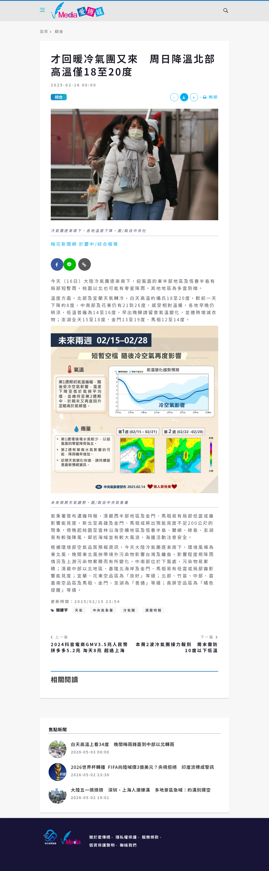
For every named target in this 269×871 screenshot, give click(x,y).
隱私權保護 (126, 837)
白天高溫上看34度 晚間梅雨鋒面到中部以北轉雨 (123, 744)
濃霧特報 (153, 610)
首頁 (44, 31)
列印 (210, 97)
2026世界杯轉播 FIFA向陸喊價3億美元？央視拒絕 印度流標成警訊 (142, 767)
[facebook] (57, 264)
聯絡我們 (128, 845)
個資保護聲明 (102, 845)
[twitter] (69, 264)
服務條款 (150, 837)
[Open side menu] (42, 10)
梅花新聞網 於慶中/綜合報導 (85, 244)
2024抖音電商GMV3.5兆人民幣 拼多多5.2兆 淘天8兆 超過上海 (89, 647)
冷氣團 (129, 610)
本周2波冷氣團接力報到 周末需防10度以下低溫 (177, 647)
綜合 (59, 97)
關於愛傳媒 (100, 837)
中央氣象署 (103, 610)
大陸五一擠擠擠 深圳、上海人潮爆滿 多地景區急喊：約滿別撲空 (141, 789)
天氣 (79, 610)
